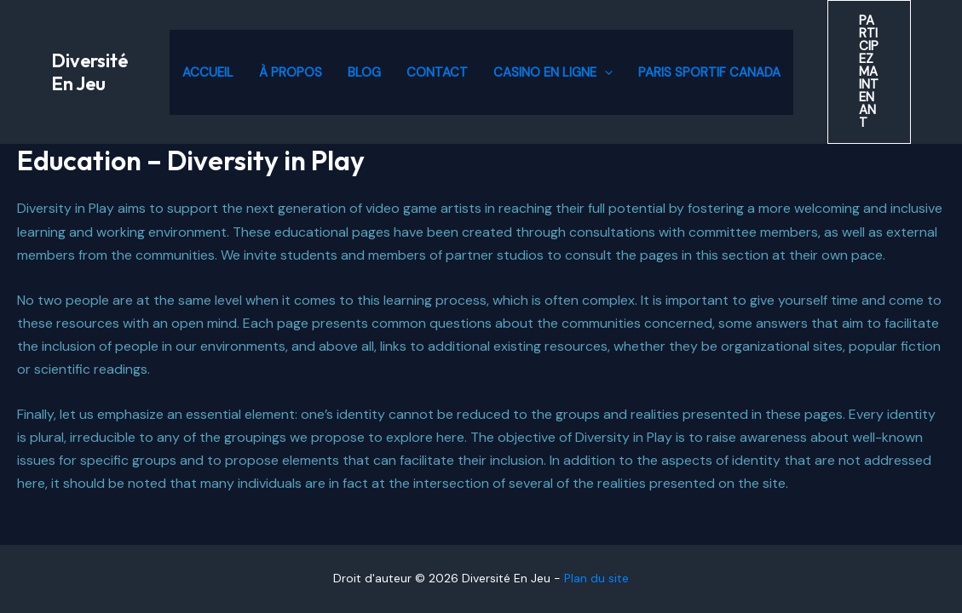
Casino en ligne (553, 72)
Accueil (207, 72)
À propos (290, 72)
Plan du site (596, 578)
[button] (869, 72)
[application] (604, 72)
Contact (437, 72)
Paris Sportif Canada (709, 72)
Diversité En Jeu (89, 72)
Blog (364, 72)
